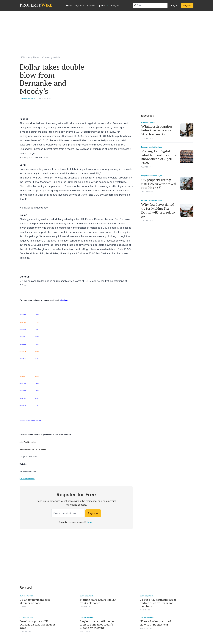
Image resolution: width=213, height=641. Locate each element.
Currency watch (51, 57)
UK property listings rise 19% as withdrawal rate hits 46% (158, 184)
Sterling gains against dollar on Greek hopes (98, 601)
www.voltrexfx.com (27, 479)
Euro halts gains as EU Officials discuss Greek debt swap (37, 625)
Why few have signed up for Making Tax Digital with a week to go (158, 210)
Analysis (115, 5)
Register (187, 5)
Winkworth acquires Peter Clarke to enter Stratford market (157, 130)
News (69, 5)
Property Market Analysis (151, 147)
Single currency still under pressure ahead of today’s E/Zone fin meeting (97, 625)
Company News (148, 122)
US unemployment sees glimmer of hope (35, 601)
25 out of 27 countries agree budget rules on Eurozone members (158, 603)
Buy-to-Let (79, 5)
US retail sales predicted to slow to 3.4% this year (157, 623)
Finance (91, 5)
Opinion (103, 5)
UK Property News (30, 57)
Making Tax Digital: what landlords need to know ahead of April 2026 (158, 157)
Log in (174, 5)
